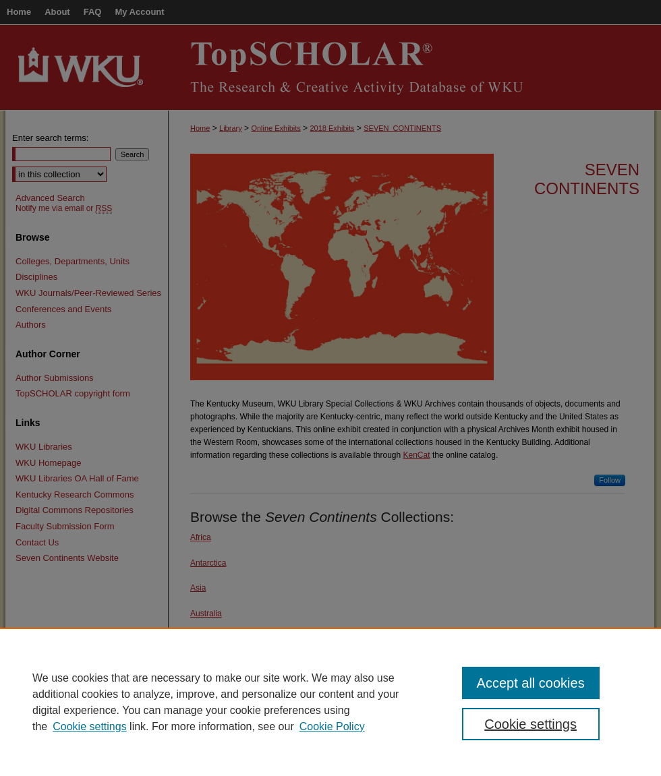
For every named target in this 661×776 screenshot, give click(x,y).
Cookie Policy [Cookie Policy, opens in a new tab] (332, 726)
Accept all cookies (531, 683)
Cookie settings (89, 726)
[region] (330, 702)
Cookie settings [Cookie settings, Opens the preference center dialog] (530, 724)
